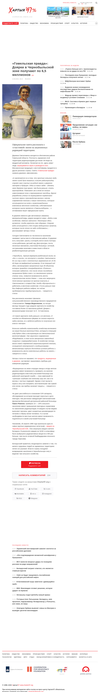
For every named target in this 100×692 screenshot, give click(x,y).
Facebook (20, 489)
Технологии (7, 657)
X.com (48, 489)
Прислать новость (69, 2)
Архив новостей (86, 2)
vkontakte (20, 494)
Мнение (63, 113)
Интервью (84, 654)
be (79, 3)
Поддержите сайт (34, 464)
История (83, 23)
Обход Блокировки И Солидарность (50, 657)
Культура (74, 23)
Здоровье (17, 657)
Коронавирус (72, 657)
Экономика (44, 23)
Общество (34, 23)
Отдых (31, 657)
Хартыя (22, 10)
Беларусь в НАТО (85, 657)
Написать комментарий (34, 475)
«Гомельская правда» (45, 170)
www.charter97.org (26, 685)
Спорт (67, 23)
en (86, 3)
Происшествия (57, 23)
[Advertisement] (29, 43)
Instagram (48, 494)
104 (32, 75)
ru (82, 3)
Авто (25, 657)
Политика (24, 23)
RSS (20, 498)
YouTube (34, 489)
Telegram (34, 498)
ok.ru (34, 494)
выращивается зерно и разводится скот (32, 165)
